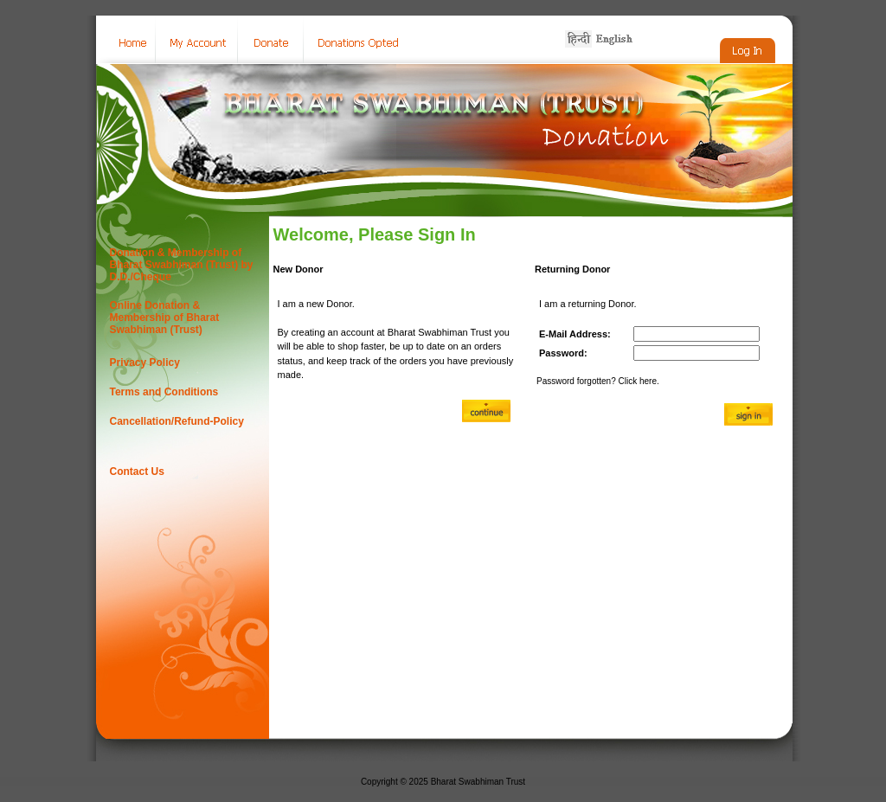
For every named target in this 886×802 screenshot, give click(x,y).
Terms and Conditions (164, 392)
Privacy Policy (145, 362)
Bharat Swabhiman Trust (478, 781)
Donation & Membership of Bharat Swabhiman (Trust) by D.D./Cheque (182, 265)
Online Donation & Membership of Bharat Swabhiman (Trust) (165, 317)
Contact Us (137, 471)
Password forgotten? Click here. (597, 381)
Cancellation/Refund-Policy (177, 421)
